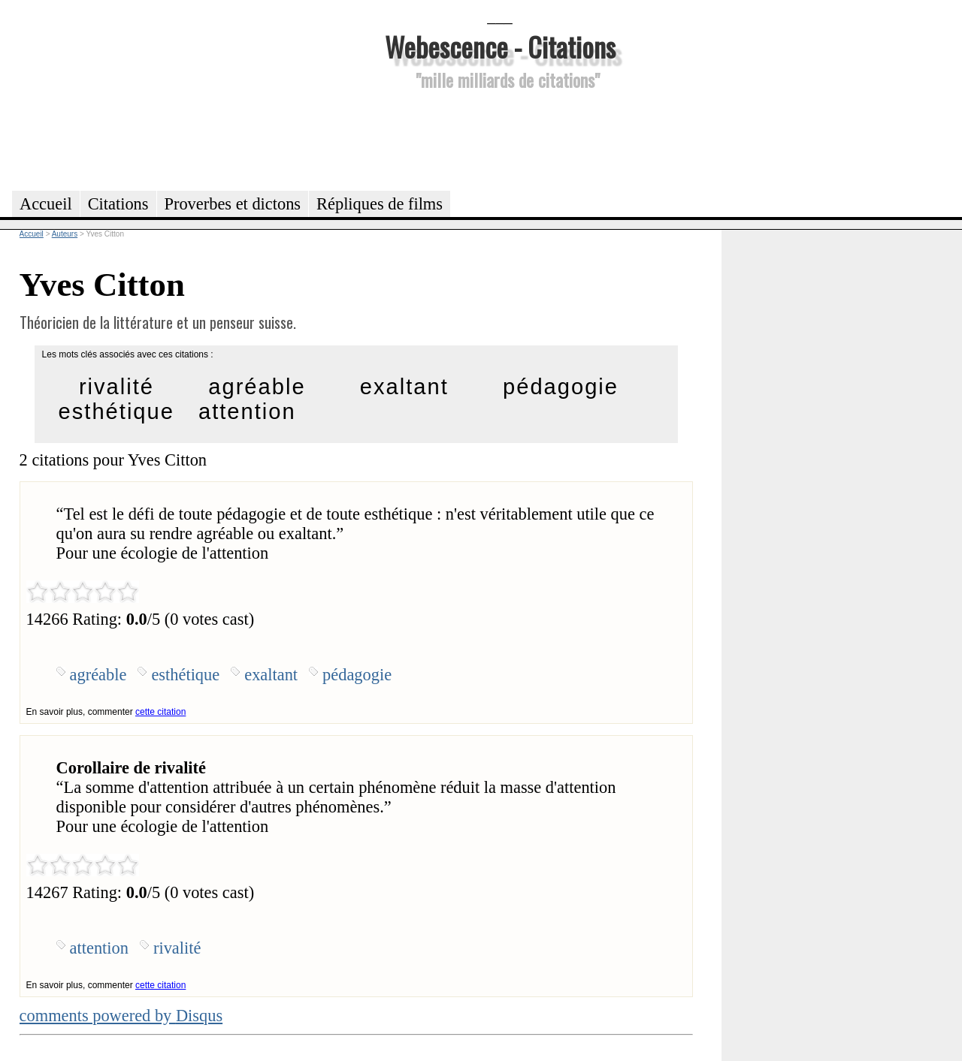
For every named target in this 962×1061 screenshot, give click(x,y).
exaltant (404, 387)
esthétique (116, 411)
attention (247, 411)
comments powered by (121, 1015)
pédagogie (561, 387)
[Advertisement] (499, 138)
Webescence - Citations (500, 46)
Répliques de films (379, 203)
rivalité (116, 387)
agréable (256, 387)
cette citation (160, 712)
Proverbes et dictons (233, 203)
